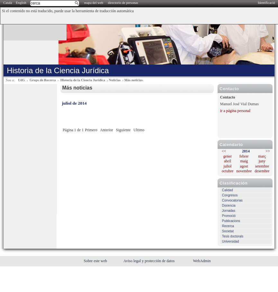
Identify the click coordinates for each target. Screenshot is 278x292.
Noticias (115, 80)
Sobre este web (96, 261)
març (262, 156)
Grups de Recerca (43, 80)
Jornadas (228, 210)
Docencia (229, 205)
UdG (21, 80)
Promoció (229, 216)
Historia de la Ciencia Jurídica (82, 80)
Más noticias (133, 80)
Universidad (230, 241)
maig (244, 161)
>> (267, 151)
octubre (227, 171)
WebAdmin (202, 261)
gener (227, 156)
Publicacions (231, 221)
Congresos (230, 195)
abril (227, 161)
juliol (227, 166)
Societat (228, 231)
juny (262, 161)
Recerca (228, 226)
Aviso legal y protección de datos (149, 261)
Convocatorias (232, 200)
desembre (262, 171)
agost (244, 166)
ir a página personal (235, 110)
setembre (262, 166)
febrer (244, 156)
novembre (244, 171)
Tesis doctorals (232, 236)
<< (224, 151)
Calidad (227, 190)
